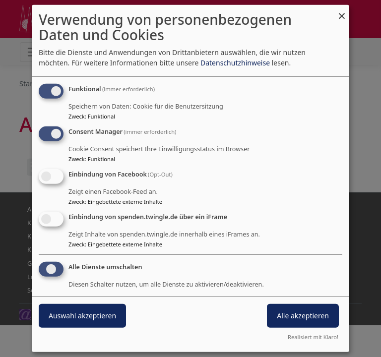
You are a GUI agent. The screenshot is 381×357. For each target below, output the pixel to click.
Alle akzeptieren (303, 315)
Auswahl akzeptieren (82, 315)
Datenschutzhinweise (235, 62)
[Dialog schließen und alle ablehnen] (341, 11)
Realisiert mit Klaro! (313, 337)
